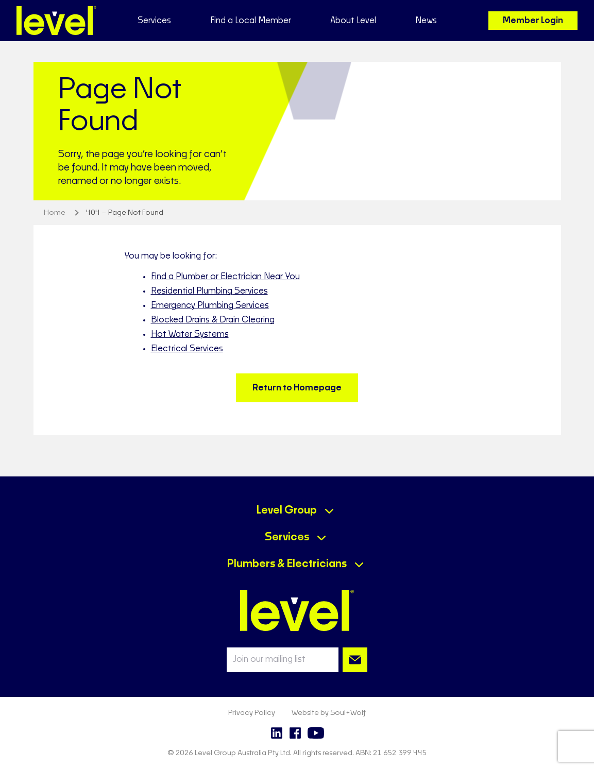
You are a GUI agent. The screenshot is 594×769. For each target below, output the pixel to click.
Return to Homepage (297, 388)
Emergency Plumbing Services (210, 305)
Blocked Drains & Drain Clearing (213, 320)
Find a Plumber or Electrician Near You (225, 276)
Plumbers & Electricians (287, 564)
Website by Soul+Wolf (329, 712)
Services (287, 537)
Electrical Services (187, 349)
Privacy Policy (251, 712)
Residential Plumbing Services (209, 291)
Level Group (287, 510)
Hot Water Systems (190, 334)
